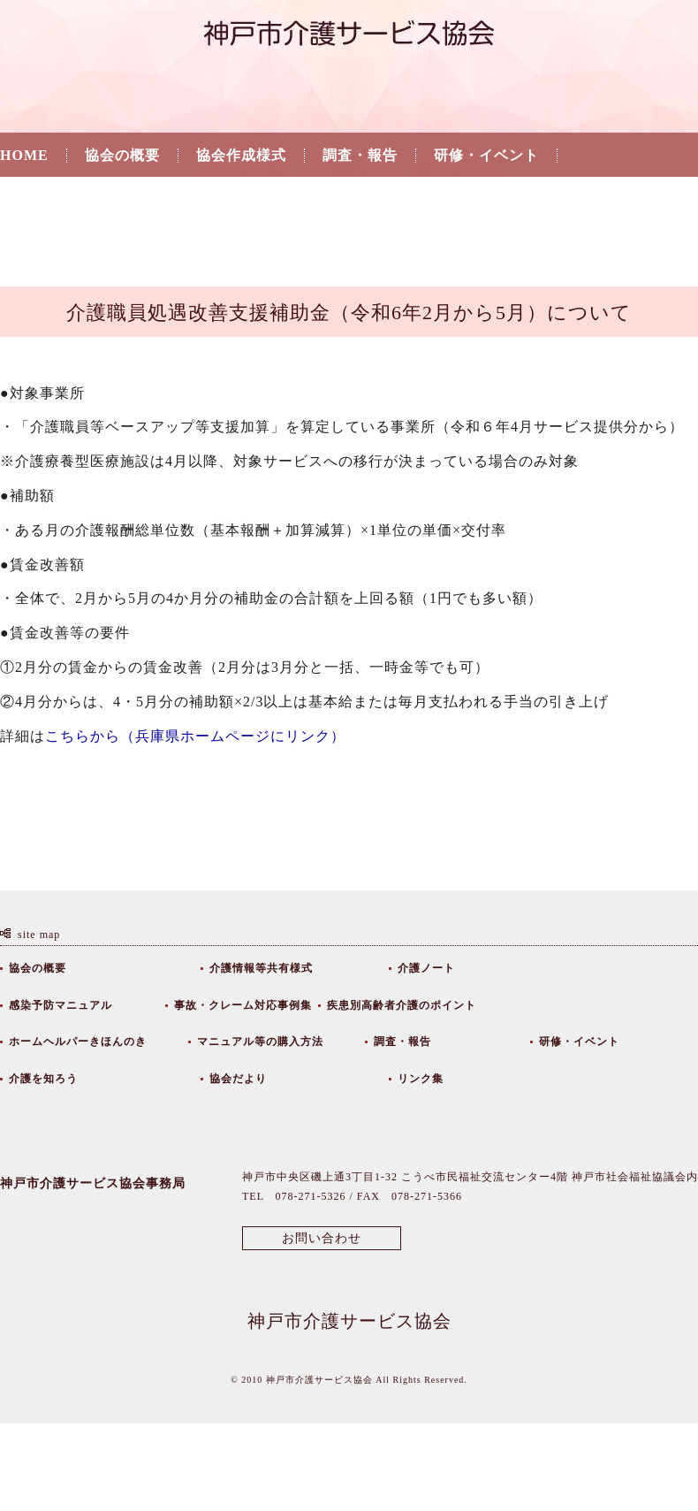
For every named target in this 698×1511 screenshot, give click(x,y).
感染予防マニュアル (60, 1005)
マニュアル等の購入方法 (260, 1041)
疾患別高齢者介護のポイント (401, 1005)
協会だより (163, 202)
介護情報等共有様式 (261, 968)
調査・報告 (360, 156)
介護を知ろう (45, 202)
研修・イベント (486, 156)
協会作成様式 (241, 156)
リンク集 (268, 202)
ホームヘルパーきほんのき (78, 1041)
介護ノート (426, 968)
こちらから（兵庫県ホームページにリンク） (195, 736)
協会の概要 (122, 156)
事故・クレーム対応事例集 (243, 1005)
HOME (24, 156)
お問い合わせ (321, 1238)
